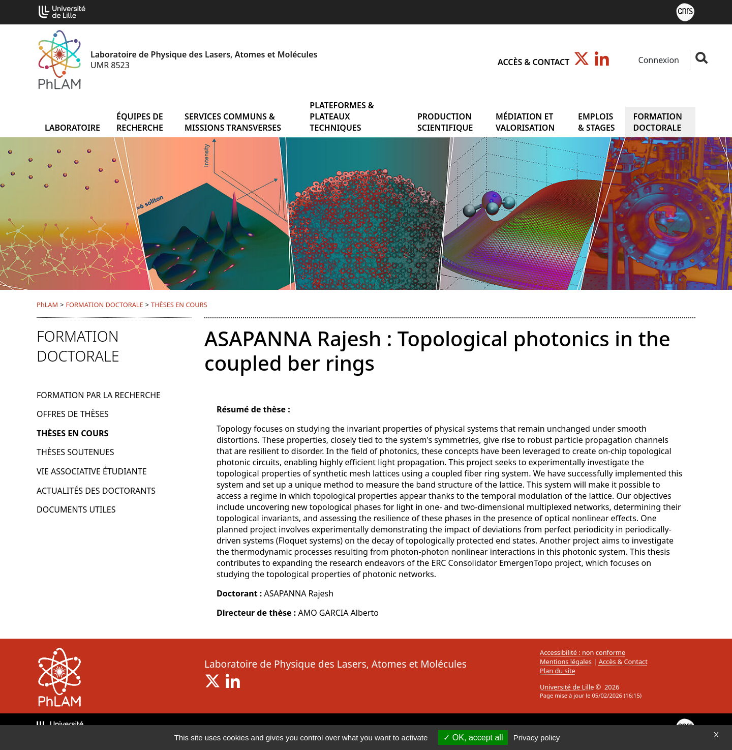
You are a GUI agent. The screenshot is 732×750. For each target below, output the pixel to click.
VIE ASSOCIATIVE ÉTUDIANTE (92, 471)
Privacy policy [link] (536, 737)
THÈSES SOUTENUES (75, 452)
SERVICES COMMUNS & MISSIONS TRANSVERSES (233, 122)
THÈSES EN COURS (179, 304)
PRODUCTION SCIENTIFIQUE (445, 122)
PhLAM (47, 304)
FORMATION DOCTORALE (657, 122)
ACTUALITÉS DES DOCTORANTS (96, 490)
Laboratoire (72, 127)
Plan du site (557, 670)
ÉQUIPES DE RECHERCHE (139, 122)
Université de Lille (567, 687)
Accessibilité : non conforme (582, 652)
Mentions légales (566, 661)
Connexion (657, 60)
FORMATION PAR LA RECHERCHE (99, 395)
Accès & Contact (533, 62)
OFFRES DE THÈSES (73, 413)
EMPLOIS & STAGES (596, 122)
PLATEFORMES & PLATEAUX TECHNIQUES (342, 116)
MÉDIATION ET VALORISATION (525, 122)
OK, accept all (473, 737)
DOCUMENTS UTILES (76, 509)
